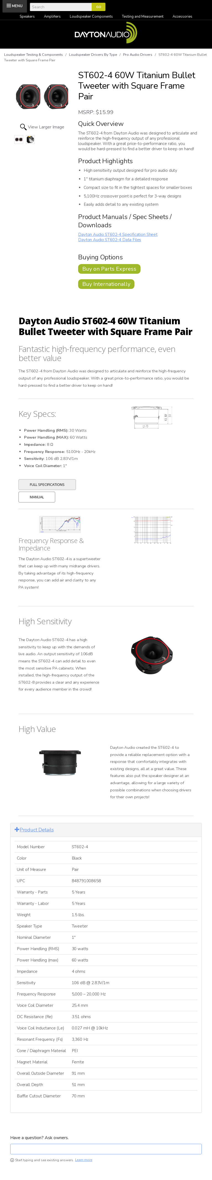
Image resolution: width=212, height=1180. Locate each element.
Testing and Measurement (142, 16)
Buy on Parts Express (109, 269)
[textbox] (106, 1149)
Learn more (83, 1160)
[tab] (106, 830)
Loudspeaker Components (91, 16)
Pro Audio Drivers (137, 54)
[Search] (61, 7)
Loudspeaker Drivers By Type (93, 54)
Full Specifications (47, 484)
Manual (37, 496)
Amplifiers (52, 16)
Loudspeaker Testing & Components (33, 54)
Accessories (182, 16)
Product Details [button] (34, 829)
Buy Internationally (106, 284)
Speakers (27, 16)
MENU (17, 6)
